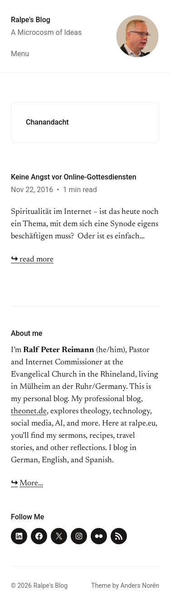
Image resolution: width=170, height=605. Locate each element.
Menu (20, 53)
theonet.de (29, 411)
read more (32, 260)
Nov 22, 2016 (32, 189)
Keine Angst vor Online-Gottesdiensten (73, 177)
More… (31, 483)
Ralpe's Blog (30, 19)
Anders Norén (140, 585)
